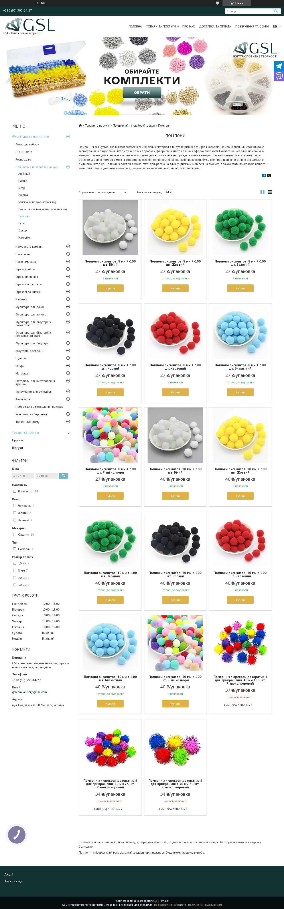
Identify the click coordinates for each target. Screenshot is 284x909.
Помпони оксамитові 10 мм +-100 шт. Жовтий (240, 470)
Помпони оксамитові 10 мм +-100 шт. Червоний (240, 574)
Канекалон (23, 399)
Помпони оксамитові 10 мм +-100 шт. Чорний (175, 574)
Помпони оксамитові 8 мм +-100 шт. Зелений (240, 263)
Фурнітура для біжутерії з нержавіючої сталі (33, 334)
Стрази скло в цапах (29, 284)
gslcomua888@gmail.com (29, 692)
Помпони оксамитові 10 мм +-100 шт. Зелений (110, 574)
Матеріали (23, 373)
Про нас (188, 26)
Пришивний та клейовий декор (37, 167)
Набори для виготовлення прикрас (39, 407)
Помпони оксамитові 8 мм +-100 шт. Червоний (175, 366)
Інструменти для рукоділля (34, 392)
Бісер (21, 188)
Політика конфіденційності (205, 904)
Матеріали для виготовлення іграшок (35, 382)
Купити (110, 288)
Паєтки (22, 181)
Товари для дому (27, 422)
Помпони (24, 216)
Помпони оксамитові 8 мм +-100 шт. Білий (110, 263)
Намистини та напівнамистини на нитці (42, 209)
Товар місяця (13, 881)
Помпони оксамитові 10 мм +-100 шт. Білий (175, 470)
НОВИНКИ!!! (24, 152)
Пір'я (21, 223)
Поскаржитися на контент (170, 904)
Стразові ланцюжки (28, 292)
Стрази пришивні (27, 277)
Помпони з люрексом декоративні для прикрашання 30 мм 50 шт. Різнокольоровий (175, 784)
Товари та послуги (161, 26)
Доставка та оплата (215, 26)
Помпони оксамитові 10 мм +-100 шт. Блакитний (110, 678)
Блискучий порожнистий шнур (37, 202)
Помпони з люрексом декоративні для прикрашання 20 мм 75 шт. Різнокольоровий (110, 784)
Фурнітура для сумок (30, 307)
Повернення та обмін (252, 26)
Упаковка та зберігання (31, 414)
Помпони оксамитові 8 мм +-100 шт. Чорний (110, 366)
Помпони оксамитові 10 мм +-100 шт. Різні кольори (175, 678)
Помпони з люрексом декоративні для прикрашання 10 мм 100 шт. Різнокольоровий (240, 680)
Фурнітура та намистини (30, 136)
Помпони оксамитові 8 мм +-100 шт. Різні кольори (110, 470)
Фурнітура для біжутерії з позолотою (33, 323)
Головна (135, 26)
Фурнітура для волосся (31, 314)
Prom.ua (163, 900)
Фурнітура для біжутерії (32, 343)
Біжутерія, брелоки (28, 351)
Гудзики (23, 195)
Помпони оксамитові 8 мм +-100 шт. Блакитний (240, 366)
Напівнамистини (26, 262)
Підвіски (21, 358)
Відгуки (17, 448)
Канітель (21, 299)
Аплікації (24, 174)
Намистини (23, 254)
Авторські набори (27, 144)
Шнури (20, 366)
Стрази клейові (26, 269)
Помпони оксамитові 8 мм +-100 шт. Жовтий (175, 263)
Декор (22, 230)
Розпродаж (23, 159)
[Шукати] (276, 11)
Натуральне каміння (29, 247)
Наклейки (24, 237)
